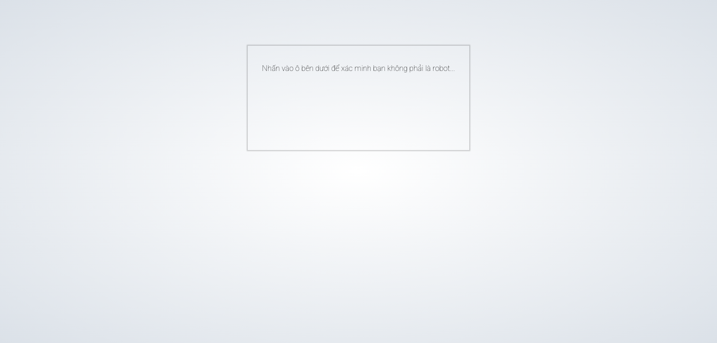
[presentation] (344, 107)
